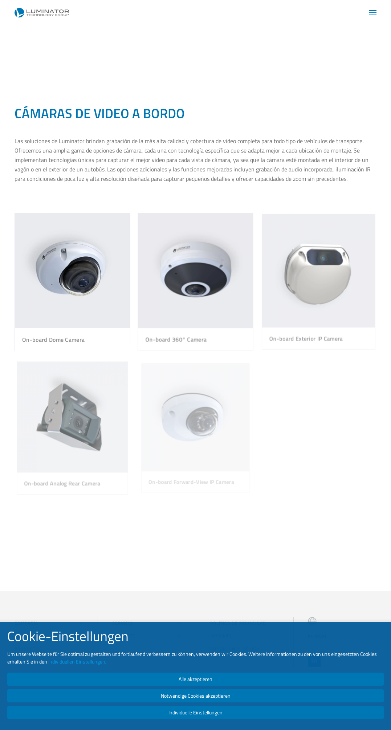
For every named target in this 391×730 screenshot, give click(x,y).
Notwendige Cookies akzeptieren (196, 695)
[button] (372, 13)
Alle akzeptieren (195, 679)
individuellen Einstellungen (76, 661)
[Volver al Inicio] (42, 13)
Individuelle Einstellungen (195, 712)
